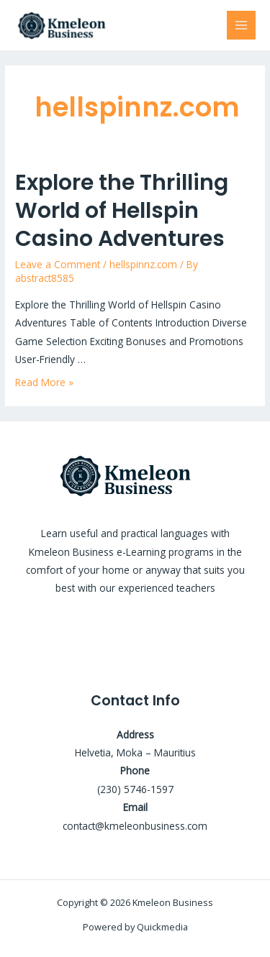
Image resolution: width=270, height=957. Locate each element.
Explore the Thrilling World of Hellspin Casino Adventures (121, 211)
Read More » (44, 382)
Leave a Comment (57, 264)
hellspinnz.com (143, 264)
